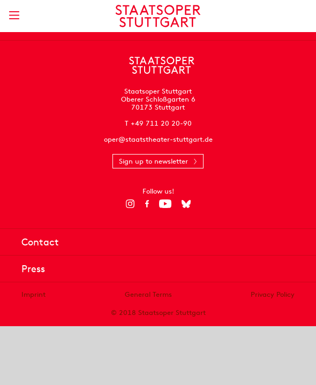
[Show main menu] (14, 15)
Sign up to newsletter (153, 161)
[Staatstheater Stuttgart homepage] (158, 16)
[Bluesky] (186, 203)
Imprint (33, 294)
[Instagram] (130, 203)
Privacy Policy (273, 294)
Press (33, 269)
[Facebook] (147, 203)
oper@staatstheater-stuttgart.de (158, 139)
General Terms (148, 294)
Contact (40, 242)
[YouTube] (165, 203)
